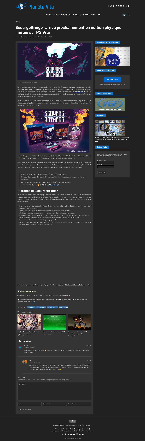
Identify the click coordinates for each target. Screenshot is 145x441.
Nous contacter (73, 431)
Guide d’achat (59, 429)
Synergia (61, 285)
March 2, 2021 (54, 185)
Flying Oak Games (41, 307)
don (33, 301)
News (49, 15)
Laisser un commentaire (28, 291)
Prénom (99, 164)
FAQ (88, 429)
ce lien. (29, 103)
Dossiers (66, 15)
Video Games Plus (73, 299)
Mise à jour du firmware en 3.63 (54, 332)
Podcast (95, 15)
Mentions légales (56, 431)
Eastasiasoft (31, 307)
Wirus (26, 345)
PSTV (86, 15)
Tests (57, 15)
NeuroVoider (79, 91)
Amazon (57, 299)
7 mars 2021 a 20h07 (29, 347)
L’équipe (65, 431)
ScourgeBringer (63, 307)
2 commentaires (27, 37)
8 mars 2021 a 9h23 (34, 362)
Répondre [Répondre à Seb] (88, 360)
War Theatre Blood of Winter (74, 285)
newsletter (66, 295)
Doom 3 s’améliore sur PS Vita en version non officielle (79, 333)
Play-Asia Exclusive (52, 307)
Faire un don (90, 431)
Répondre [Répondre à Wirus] (88, 345)
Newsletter (82, 431)
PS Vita (77, 15)
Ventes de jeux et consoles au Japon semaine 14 (28, 333)
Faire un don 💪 (112, 79)
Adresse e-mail (102, 160)
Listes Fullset (69, 429)
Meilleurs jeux (78, 429)
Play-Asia (63, 299)
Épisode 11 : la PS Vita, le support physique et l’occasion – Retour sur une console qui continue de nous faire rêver (112, 139)
